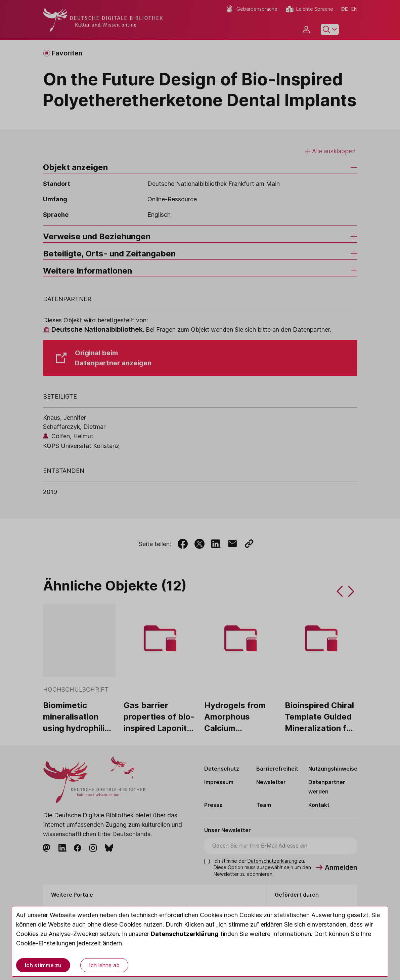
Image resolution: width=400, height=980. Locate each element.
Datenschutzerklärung (185, 933)
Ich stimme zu (43, 965)
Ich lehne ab (104, 965)
